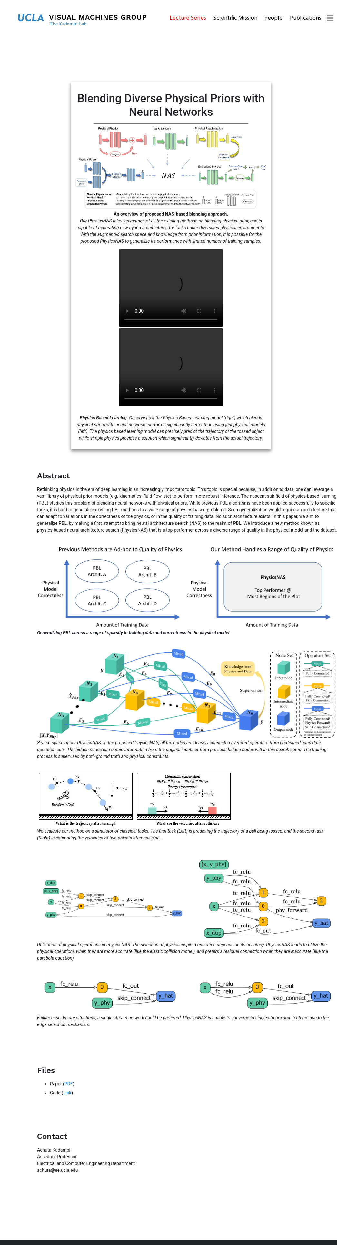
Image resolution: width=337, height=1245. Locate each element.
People (273, 18)
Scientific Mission (235, 18)
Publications (305, 18)
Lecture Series (188, 18)
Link (67, 1092)
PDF (68, 1083)
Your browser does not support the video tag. (171, 288)
